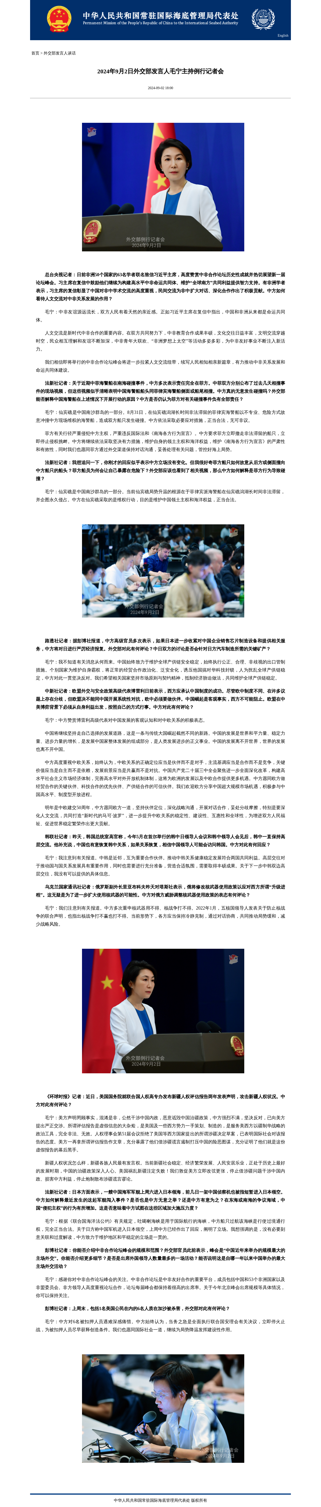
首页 (35, 53)
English (283, 35)
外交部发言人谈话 (60, 53)
